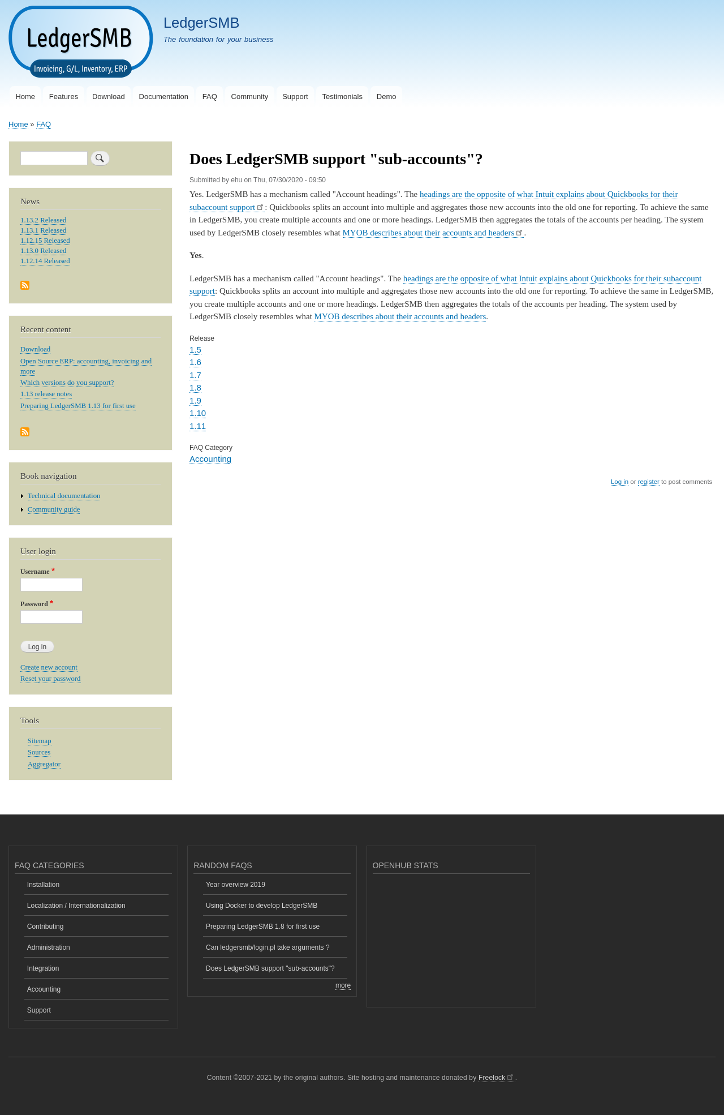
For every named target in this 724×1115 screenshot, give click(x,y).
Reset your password (50, 679)
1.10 (197, 413)
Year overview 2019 (235, 885)
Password (34, 604)
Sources (39, 752)
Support (295, 96)
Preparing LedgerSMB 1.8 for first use (263, 926)
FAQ (209, 96)
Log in (619, 481)
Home (25, 96)
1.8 (195, 387)
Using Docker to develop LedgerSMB (261, 906)
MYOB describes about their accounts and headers (433, 232)
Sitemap (39, 741)
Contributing (45, 926)
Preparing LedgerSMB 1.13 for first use (78, 406)
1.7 (195, 375)
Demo (387, 96)
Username (34, 572)
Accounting (210, 459)
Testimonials (342, 96)
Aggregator (44, 764)
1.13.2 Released (43, 220)
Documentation (163, 96)
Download (108, 96)
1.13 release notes (46, 394)
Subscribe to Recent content (24, 432)
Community (250, 96)
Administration (48, 947)
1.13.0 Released (43, 251)
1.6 (195, 362)
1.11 (197, 426)
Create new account (48, 667)
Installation (43, 885)
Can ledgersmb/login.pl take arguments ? (268, 947)
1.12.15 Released (45, 241)
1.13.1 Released (43, 230)
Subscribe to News (24, 286)
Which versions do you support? (67, 383)
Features (63, 96)
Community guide (54, 509)
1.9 (195, 400)
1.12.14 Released (45, 261)
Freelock (497, 1078)
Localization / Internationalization (76, 906)
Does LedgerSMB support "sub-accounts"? (270, 968)
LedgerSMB (201, 23)
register (649, 481)
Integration (43, 968)
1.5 (195, 349)
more (343, 985)
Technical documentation (64, 496)
